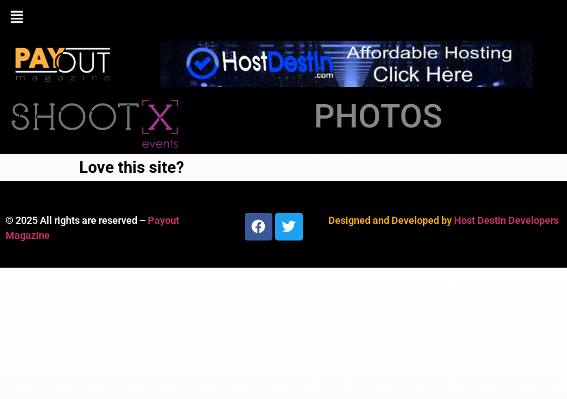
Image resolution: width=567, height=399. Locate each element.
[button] (283, 18)
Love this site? (131, 167)
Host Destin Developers (506, 220)
